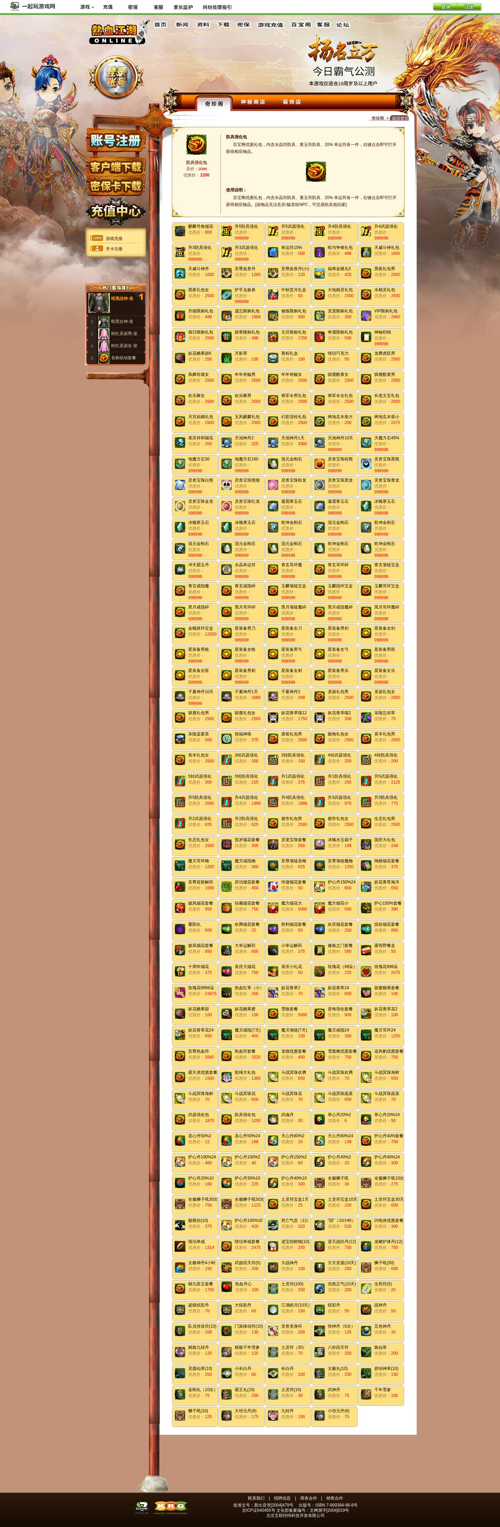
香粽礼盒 (289, 353)
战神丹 (380, 1305)
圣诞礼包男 (338, 691)
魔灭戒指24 (338, 1030)
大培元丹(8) (246, 1410)
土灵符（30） (294, 1347)
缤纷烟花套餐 (386, 924)
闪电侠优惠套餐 (388, 1220)
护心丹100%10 (248, 1220)
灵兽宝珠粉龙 (293, 480)
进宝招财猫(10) (295, 1241)
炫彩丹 (334, 1305)
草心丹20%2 (339, 1114)
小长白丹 (243, 1368)
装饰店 (291, 103)
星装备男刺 (245, 670)
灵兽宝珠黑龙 (340, 480)
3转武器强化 (246, 755)
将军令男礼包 (293, 395)
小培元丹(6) (339, 1410)
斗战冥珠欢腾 (293, 1072)
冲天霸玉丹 (198, 564)
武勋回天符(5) (248, 1262)
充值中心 (115, 209)
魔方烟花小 (338, 903)
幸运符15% (291, 247)
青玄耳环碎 (338, 564)
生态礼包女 (198, 839)
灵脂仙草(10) (200, 1368)
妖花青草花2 (386, 1009)
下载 (223, 24)
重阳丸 (194, 924)
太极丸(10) (338, 1368)
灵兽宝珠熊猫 (247, 480)
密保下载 (115, 183)
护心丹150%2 (294, 1157)
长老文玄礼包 (386, 395)
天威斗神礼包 (386, 247)
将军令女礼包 (340, 395)
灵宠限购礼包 (340, 311)
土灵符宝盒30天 (389, 1199)
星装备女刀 (291, 628)
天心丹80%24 (340, 1135)
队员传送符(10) (202, 1326)
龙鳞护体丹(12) (388, 1241)
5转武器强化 (199, 776)
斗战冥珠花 (245, 1093)
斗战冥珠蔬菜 (340, 1093)
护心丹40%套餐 (388, 1135)
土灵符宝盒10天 (342, 1199)
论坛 (344, 24)
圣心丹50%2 (199, 1135)
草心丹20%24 (387, 1114)
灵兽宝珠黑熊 (386, 459)
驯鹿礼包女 (245, 712)
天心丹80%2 (293, 1135)
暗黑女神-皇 (122, 321)
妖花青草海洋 (386, 882)
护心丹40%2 (339, 1157)
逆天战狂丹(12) (342, 1241)
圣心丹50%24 (247, 1135)
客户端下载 (115, 164)
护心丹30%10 (247, 1178)
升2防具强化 (246, 818)
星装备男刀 (245, 628)
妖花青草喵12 (294, 712)
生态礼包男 (384, 818)
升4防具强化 (339, 226)
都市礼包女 (338, 818)
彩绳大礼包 (245, 1072)
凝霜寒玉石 (291, 501)
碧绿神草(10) (386, 1368)
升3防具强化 (199, 247)
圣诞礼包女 (384, 691)
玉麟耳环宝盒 (386, 586)
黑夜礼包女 (198, 289)
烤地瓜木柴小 (386, 416)
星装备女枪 (245, 649)
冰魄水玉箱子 (340, 839)
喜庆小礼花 (291, 966)
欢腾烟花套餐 (247, 924)
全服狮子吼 (338, 1178)
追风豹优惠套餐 (388, 1051)
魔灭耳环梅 (198, 861)
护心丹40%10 (294, 1178)
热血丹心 (243, 1284)
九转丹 (287, 1410)
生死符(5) (383, 1284)
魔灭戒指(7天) (248, 1030)
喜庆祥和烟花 (200, 437)
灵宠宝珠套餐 (293, 839)
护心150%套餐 (388, 903)
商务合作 (308, 1498)
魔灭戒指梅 (245, 861)
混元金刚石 (291, 459)
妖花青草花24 (201, 1030)
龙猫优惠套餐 (293, 1051)
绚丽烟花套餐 (386, 861)
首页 (161, 24)
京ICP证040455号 (258, 1510)
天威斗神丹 (198, 268)
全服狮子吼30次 (203, 1199)
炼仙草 (380, 1347)
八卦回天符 (338, 1347)
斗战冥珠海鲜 (386, 1072)
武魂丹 (287, 1114)
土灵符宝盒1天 (295, 1199)
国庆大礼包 (384, 839)
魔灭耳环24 (384, 1030)
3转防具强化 (293, 755)
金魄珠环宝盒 (200, 628)
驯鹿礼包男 (198, 712)
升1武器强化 (293, 776)
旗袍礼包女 (338, 734)
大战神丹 (289, 1262)
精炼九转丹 (198, 1347)
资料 (202, 24)
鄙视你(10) (198, 1220)
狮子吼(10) (198, 1410)
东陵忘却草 (384, 712)
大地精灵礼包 (340, 289)
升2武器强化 (199, 818)
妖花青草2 (290, 987)
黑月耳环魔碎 (386, 607)
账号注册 (115, 140)
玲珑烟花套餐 (293, 882)
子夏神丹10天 (201, 691)
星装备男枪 (198, 649)
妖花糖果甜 (198, 1009)
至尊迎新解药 (200, 882)
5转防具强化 (246, 776)
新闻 (182, 24)
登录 (445, 7)
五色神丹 (382, 1326)
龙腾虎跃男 (384, 353)
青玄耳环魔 (291, 564)
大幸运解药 (245, 945)
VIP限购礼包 (386, 311)
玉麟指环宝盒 (340, 586)
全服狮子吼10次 (389, 1178)
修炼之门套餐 (340, 945)
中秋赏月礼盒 (293, 289)
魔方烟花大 (291, 903)
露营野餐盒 (384, 945)
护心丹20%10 (201, 1178)
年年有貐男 (245, 374)
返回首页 (400, 118)
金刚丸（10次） (203, 1389)
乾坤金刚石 (291, 522)
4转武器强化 (339, 755)
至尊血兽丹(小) (295, 268)
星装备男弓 (291, 649)
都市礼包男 (291, 818)
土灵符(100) (292, 1284)
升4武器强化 (386, 226)
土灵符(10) (291, 1389)
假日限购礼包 (200, 332)
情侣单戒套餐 (247, 1241)
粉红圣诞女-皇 (124, 345)
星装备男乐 (338, 670)
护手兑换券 (245, 289)
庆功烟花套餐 (247, 882)
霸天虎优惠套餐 (202, 1072)
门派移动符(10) (249, 1326)
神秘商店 (252, 103)
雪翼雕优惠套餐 (342, 1051)
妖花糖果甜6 (199, 353)
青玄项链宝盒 (386, 564)
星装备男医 (384, 649)
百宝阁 (301, 24)
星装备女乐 (384, 670)
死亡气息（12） (296, 1220)
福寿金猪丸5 (339, 268)
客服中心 (324, 24)
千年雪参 (382, 1389)
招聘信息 (282, 1498)
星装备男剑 (338, 628)
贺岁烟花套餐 (247, 839)
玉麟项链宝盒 (293, 586)
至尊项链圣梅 (293, 861)
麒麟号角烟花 (200, 226)
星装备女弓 (338, 649)
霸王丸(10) (245, 1389)
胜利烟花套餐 (293, 924)
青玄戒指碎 (245, 586)
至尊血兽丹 (245, 268)
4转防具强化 (386, 755)
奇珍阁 (213, 103)
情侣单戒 (196, 1241)
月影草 (241, 353)
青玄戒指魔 (198, 586)
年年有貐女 (291, 374)
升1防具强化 (339, 776)
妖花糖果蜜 (245, 1009)
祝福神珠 (243, 734)
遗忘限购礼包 (247, 311)
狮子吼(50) (384, 1262)
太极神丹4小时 (202, 1262)
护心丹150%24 (342, 882)
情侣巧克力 (338, 353)
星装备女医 (198, 670)
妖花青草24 (338, 987)
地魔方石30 (198, 459)
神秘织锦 (382, 332)
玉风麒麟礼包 (247, 416)
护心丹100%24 (202, 1157)
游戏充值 (270, 24)
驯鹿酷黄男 (384, 374)
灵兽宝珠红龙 (247, 501)
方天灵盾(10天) (342, 1262)
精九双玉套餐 (200, 1284)
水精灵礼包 (384, 289)
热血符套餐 (245, 1051)
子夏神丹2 (290, 691)
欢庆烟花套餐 (340, 924)
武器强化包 (198, 1114)
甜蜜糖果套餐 (386, 987)
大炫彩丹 (243, 1305)
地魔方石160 (246, 459)
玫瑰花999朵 (386, 966)
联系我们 (256, 1498)
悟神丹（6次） (341, 1326)
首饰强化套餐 (340, 1009)
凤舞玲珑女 (198, 374)
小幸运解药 (291, 945)
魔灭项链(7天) (294, 1030)
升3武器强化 (246, 247)
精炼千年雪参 (247, 1347)
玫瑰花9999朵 (201, 987)
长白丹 (287, 1368)
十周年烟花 (198, 966)
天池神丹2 (244, 437)
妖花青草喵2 (339, 712)
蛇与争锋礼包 (340, 247)
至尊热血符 (198, 1051)
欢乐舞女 (196, 395)
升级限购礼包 (200, 311)
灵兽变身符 (291, 1326)
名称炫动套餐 (123, 357)
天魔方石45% (386, 437)
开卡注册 (114, 249)
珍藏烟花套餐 (247, 903)
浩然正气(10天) (342, 1284)
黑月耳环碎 (245, 607)
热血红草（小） (249, 987)
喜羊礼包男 (384, 734)
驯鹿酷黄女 (338, 374)
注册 (469, 7)
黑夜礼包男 (384, 268)
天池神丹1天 (293, 437)
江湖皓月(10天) (295, 1305)
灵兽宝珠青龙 (386, 480)
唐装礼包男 (291, 734)
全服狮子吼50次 (249, 1199)
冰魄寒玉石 (384, 501)
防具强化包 (245, 1114)
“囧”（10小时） (342, 1220)
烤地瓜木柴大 (340, 416)
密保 (243, 24)
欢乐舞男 (243, 395)
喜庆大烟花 (245, 966)
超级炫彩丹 (198, 1305)
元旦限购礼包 (293, 332)
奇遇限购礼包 (340, 332)
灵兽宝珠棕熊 (340, 459)
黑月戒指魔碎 (340, 607)
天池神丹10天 (340, 437)
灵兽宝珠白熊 (200, 480)
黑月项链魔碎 (293, 607)
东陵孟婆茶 (198, 734)
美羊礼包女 (198, 755)
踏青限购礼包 (247, 332)
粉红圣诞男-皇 (124, 333)
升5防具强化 (246, 226)
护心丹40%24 (387, 1157)
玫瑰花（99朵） (342, 966)
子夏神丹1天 (246, 691)
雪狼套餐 (289, 1009)
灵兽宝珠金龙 (200, 501)
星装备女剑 (384, 628)
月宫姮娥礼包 (200, 416)
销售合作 (334, 1498)
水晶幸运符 (245, 564)
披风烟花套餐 (200, 903)
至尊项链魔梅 (340, 861)
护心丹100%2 (247, 1157)
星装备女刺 (291, 670)
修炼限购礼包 (293, 311)
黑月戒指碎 (198, 607)
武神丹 (334, 1389)
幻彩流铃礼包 (293, 416)
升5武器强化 (293, 226)
